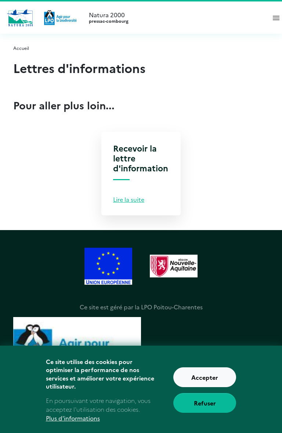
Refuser (205, 407)
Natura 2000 (174, 17)
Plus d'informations (73, 422)
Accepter (204, 382)
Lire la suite (128, 199)
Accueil (21, 48)
